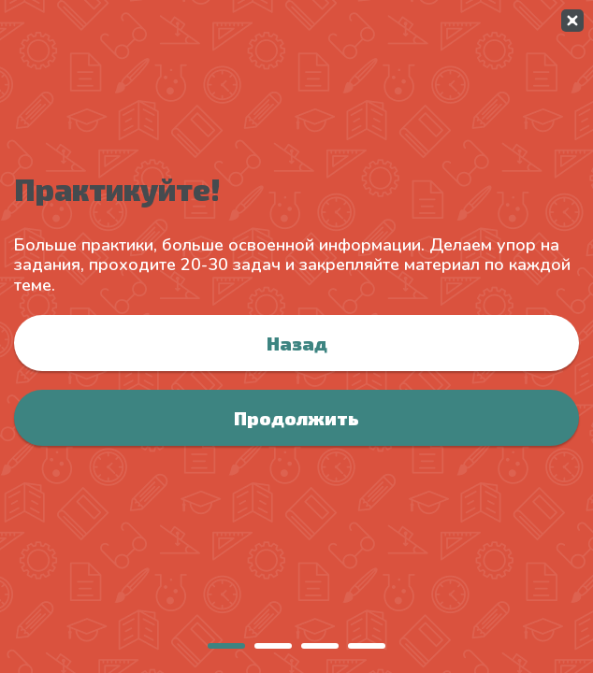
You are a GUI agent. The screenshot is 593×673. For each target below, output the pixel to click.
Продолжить (296, 418)
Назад (297, 343)
